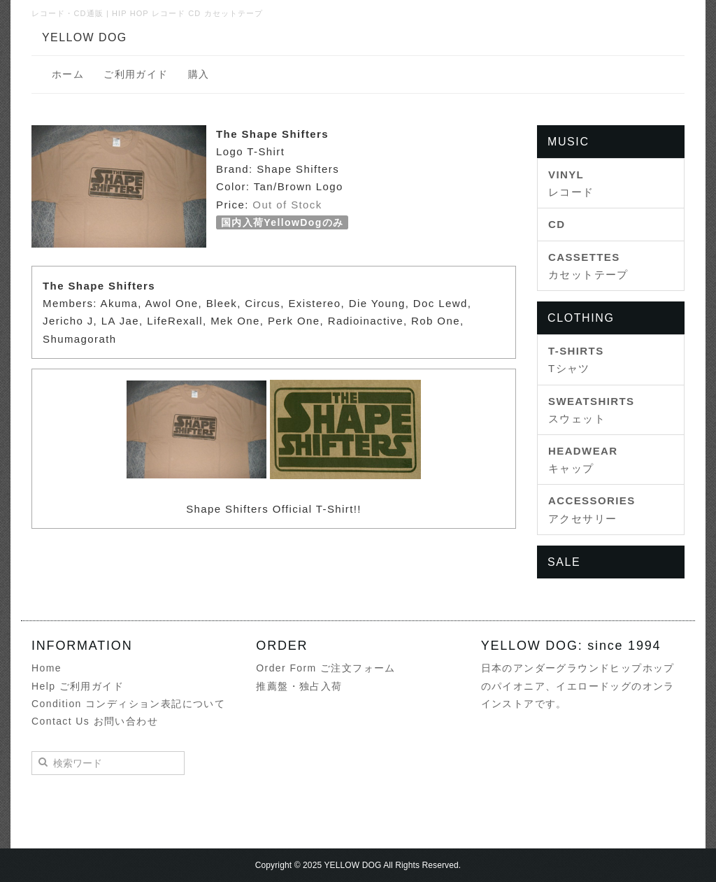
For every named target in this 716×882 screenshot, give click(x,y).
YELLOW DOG (84, 37)
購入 (199, 74)
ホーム (68, 74)
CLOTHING (580, 318)
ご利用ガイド (135, 74)
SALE (563, 562)
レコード (571, 183)
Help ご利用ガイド (77, 686)
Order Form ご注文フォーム (325, 668)
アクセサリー (592, 509)
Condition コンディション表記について (128, 703)
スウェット (591, 410)
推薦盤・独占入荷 (299, 686)
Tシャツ (576, 359)
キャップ (583, 459)
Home (46, 668)
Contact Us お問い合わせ (94, 721)
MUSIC (568, 142)
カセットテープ (588, 265)
